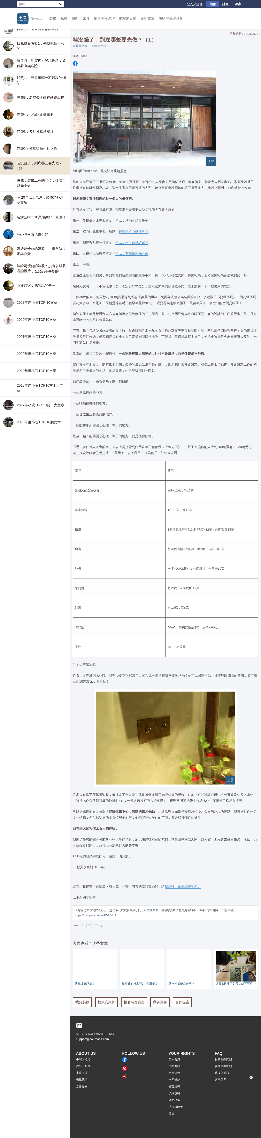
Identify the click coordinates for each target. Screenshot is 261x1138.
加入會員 (174, 1059)
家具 (86, 18)
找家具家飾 (106, 1002)
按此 (150, 910)
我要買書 (160, 1002)
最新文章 (147, 18)
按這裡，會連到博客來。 (183, 886)
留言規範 (174, 1086)
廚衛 (74, 18)
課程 (225, 4)
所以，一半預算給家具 (131, 242)
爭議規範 (174, 1093)
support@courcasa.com (92, 1039)
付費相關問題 (223, 1059)
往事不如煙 (83, 1066)
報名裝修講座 (134, 1002)
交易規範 (174, 1079)
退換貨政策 (176, 1106)
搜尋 (61, 4)
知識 (213, 4)
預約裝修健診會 (171, 18)
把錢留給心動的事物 (133, 231)
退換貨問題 (222, 1072)
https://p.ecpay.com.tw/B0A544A (95, 915)
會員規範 (174, 1072)
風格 (63, 18)
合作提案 (182, 1002)
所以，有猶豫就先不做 (131, 253)
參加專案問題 (223, 1066)
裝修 (52, 18)
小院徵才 (81, 1072)
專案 (238, 4)
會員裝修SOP (104, 18)
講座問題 (220, 1079)
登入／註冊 (194, 4)
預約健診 (174, 1066)
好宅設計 (38, 18)
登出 (171, 1113)
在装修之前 (80, 46)
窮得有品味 (99, 46)
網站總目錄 (127, 18)
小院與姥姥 (83, 1059)
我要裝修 (82, 1002)
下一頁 (99, 925)
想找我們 (81, 1079)
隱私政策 (174, 1100)
